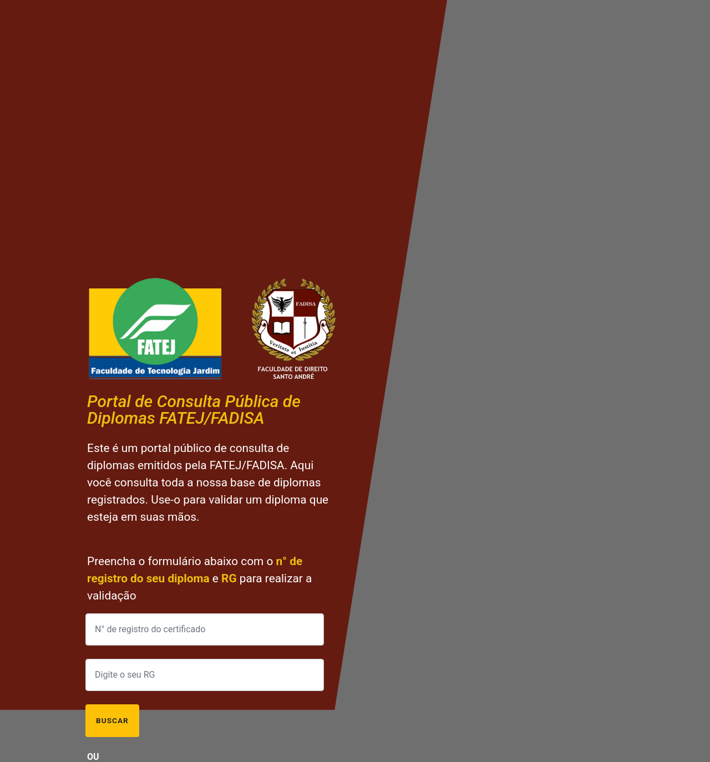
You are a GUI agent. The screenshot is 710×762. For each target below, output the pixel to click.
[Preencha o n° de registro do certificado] (204, 629)
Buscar (112, 720)
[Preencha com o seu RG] (204, 675)
